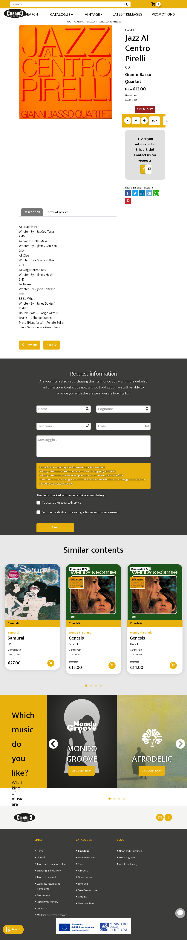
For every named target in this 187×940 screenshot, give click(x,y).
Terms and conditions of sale (52, 864)
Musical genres (127, 857)
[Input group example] (66, 4)
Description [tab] (32, 212)
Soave (81, 864)
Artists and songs (128, 864)
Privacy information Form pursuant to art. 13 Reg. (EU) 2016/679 (77, 471)
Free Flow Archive (87, 890)
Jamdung (83, 884)
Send (55, 527)
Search (13, 929)
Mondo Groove (86, 857)
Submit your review (47, 902)
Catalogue (61, 14)
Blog (120, 839)
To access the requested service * (59, 503)
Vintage (94, 14)
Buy (154, 120)
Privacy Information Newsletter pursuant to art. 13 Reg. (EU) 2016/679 (81, 475)
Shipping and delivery (49, 870)
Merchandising (86, 903)
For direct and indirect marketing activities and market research (77, 512)
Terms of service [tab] (57, 212)
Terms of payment (46, 877)
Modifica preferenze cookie (52, 915)
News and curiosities (130, 851)
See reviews (43, 895)
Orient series (85, 877)
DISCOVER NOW (81, 770)
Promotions (163, 14)
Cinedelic (42, 857)
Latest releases (127, 14)
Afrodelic (83, 870)
